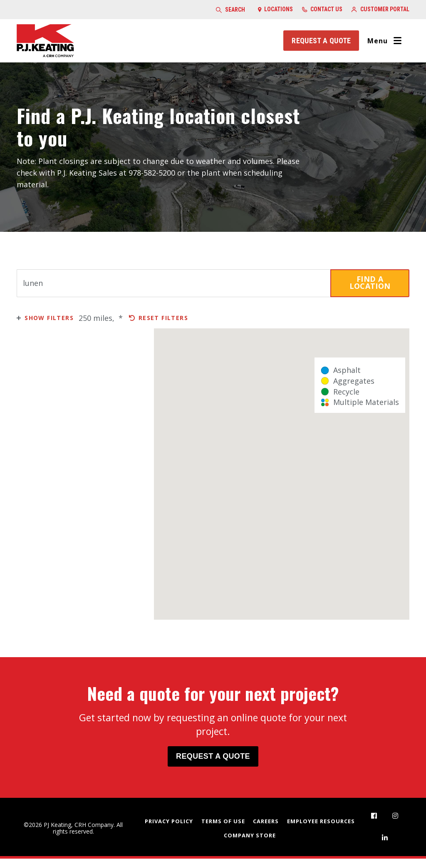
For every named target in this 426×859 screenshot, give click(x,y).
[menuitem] (374, 816)
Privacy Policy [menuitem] (169, 821)
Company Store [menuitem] (250, 835)
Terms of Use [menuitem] (223, 821)
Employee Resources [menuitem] (321, 821)
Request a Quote (320, 40)
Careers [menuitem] (266, 821)
